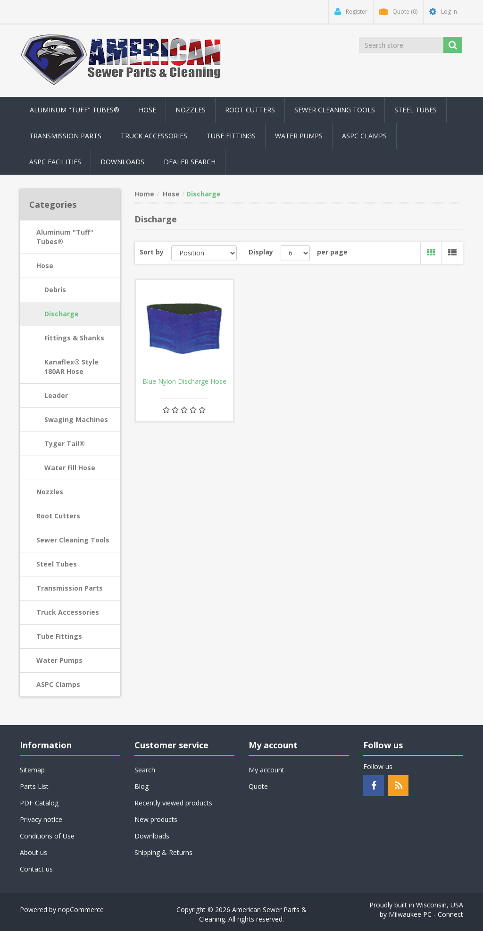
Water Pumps (59, 660)
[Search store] (401, 45)
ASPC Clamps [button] (364, 135)
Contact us (36, 868)
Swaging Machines (76, 419)
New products (155, 819)
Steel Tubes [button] (415, 109)
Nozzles (49, 491)
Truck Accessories (67, 612)
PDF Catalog (39, 802)
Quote (258, 786)
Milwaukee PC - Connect (426, 914)
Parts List (34, 786)
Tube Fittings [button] (231, 135)
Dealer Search (190, 161)
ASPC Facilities (55, 161)
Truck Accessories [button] (154, 135)
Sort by (152, 251)
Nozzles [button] (190, 109)
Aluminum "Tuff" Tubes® (64, 237)
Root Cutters (58, 515)
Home (144, 193)
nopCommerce (81, 909)
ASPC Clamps (58, 684)
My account (266, 769)
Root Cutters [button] (250, 109)
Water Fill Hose (69, 467)
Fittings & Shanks (74, 337)
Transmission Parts (69, 588)
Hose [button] (147, 109)
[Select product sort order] (204, 253)
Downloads (122, 161)
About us (33, 852)
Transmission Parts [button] (65, 135)
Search (144, 769)
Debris (55, 289)
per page (332, 251)
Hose (44, 265)
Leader (56, 395)
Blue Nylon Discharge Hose (184, 381)
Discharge (61, 313)
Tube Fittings (59, 636)
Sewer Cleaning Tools (72, 539)
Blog (141, 786)
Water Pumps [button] (299, 135)
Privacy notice (41, 819)
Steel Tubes (56, 563)
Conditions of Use (47, 835)
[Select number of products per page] (295, 253)
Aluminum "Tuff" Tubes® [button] (74, 109)
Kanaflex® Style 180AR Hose (71, 366)
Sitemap (32, 769)
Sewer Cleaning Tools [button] (334, 109)
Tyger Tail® (64, 443)
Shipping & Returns (163, 852)
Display (261, 251)
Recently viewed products (173, 802)
